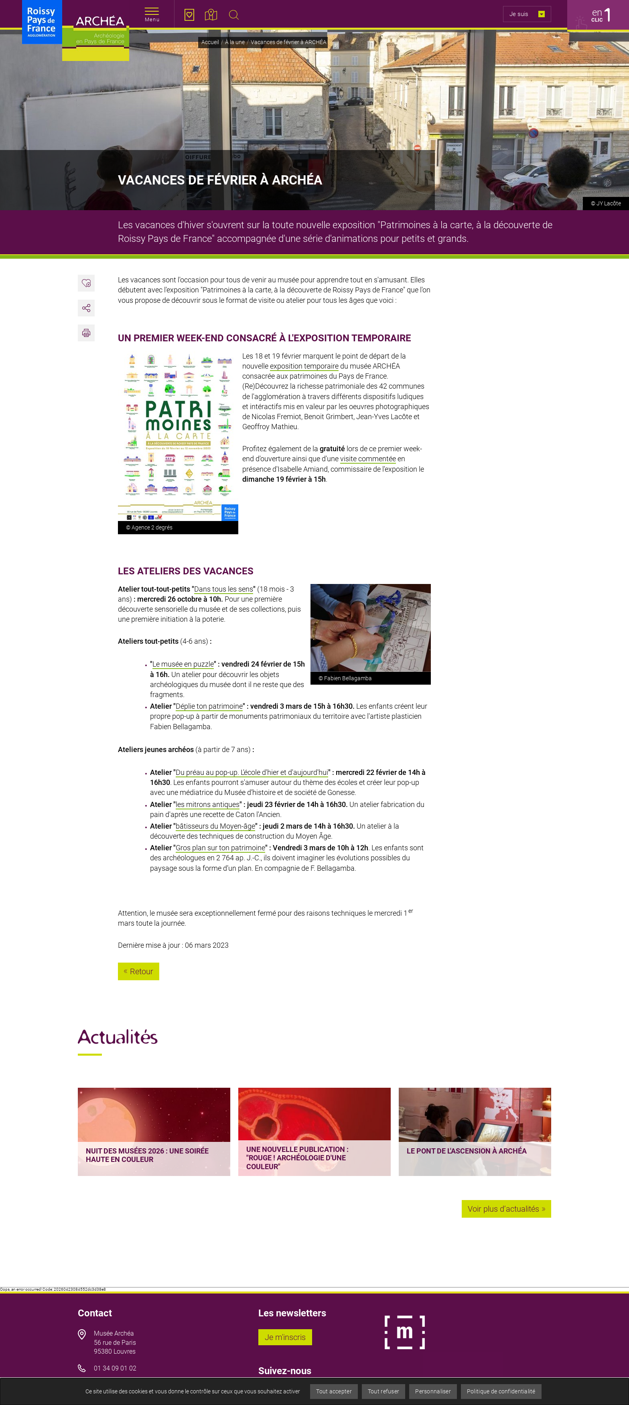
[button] (86, 332)
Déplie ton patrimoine (209, 706)
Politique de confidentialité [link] (501, 1391)
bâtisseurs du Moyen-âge (215, 826)
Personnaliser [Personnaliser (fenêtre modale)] (433, 1391)
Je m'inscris (288, 1337)
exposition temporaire (304, 366)
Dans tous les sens (223, 589)
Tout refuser (383, 1391)
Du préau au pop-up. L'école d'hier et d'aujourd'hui (252, 772)
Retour (141, 971)
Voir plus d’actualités (503, 1209)
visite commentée (368, 458)
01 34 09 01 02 (115, 1368)
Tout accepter (334, 1391)
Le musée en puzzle (183, 664)
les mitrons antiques (207, 804)
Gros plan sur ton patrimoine (220, 847)
